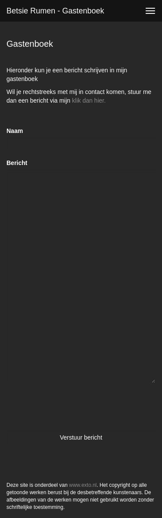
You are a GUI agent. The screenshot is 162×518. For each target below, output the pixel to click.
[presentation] (72, 407)
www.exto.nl (83, 485)
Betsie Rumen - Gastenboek (55, 10)
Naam (14, 130)
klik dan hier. (89, 100)
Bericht (16, 162)
